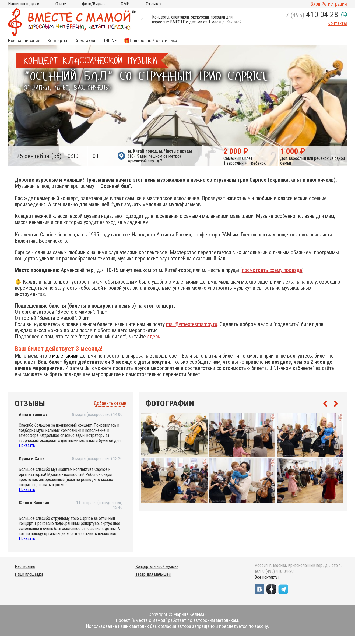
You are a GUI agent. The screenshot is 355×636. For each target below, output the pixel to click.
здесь (153, 336)
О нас (60, 3)
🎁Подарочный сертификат (151, 40)
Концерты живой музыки (156, 566)
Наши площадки (23, 3)
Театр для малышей (153, 574)
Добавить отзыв (110, 403)
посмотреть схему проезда (272, 270)
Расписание (25, 566)
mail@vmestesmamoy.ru (191, 324)
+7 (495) (310, 15)
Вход (315, 4)
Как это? (233, 21)
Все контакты (267, 577)
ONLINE (109, 40)
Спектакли (84, 40)
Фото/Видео (93, 3)
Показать (27, 445)
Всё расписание (24, 40)
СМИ (125, 3)
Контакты (337, 23)
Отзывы (153, 3)
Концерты (57, 40)
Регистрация (334, 4)
